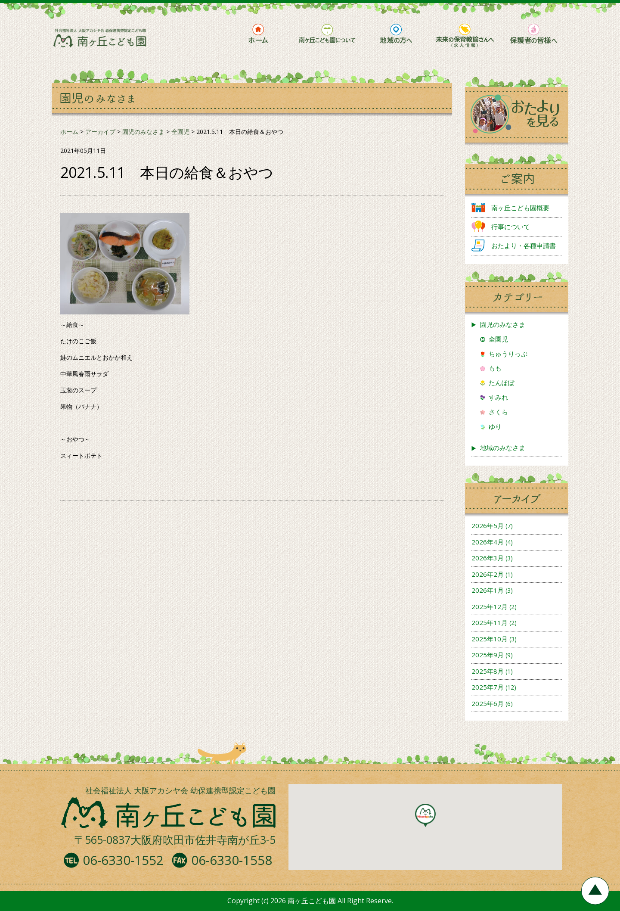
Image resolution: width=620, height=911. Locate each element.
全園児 (498, 339)
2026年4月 (487, 542)
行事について (510, 226)
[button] (425, 815)
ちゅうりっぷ (508, 353)
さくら (498, 411)
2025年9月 (487, 654)
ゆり (495, 426)
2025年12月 (489, 606)
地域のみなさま (502, 447)
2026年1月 (487, 590)
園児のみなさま (502, 324)
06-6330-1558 (231, 860)
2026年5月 (487, 525)
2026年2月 (487, 574)
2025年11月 (489, 622)
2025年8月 (487, 671)
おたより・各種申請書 (523, 245)
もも (495, 368)
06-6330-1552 (123, 860)
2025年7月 (487, 687)
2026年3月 (487, 557)
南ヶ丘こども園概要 (520, 207)
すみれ (498, 397)
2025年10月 (489, 638)
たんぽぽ (502, 382)
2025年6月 (487, 703)
